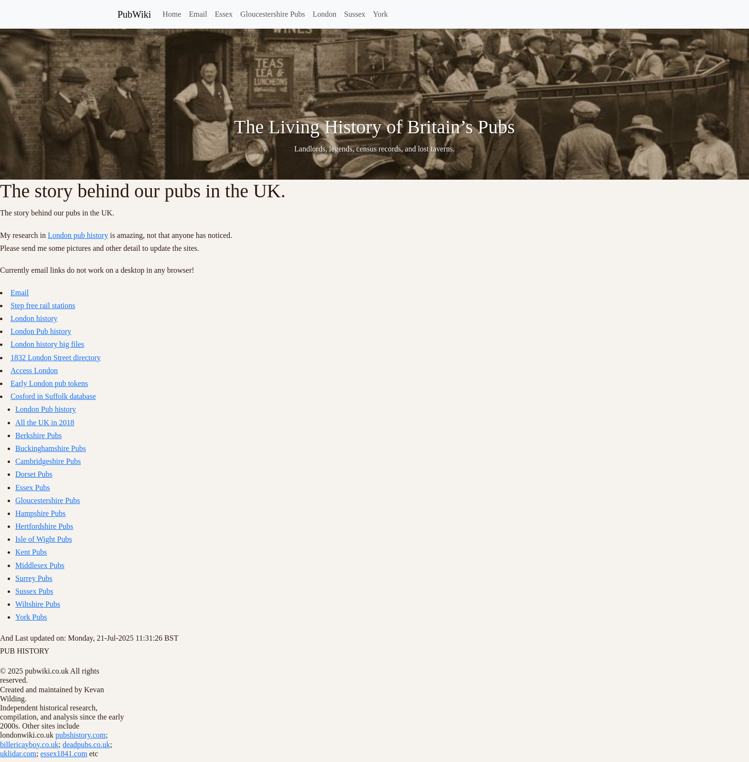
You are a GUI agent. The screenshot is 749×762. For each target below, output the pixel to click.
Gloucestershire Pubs (272, 14)
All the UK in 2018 (45, 423)
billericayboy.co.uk (29, 745)
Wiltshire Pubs (37, 604)
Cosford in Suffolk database (53, 396)
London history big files (47, 344)
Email (198, 14)
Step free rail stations (43, 305)
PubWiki (134, 14)
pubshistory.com (80, 735)
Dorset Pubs (34, 474)
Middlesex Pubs (39, 565)
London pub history (78, 235)
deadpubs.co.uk (86, 745)
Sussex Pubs (34, 591)
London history (34, 318)
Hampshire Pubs (40, 513)
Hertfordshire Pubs (44, 526)
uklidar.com (18, 754)
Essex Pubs (32, 487)
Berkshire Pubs (38, 435)
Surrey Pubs (34, 578)
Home (171, 14)
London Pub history (41, 331)
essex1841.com (63, 754)
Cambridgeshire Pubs (48, 461)
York (380, 14)
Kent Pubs (31, 552)
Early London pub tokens (49, 383)
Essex (224, 14)
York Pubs (31, 617)
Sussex (354, 14)
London (325, 14)
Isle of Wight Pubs (43, 539)
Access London (34, 370)
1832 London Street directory (56, 358)
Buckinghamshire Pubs (50, 448)
